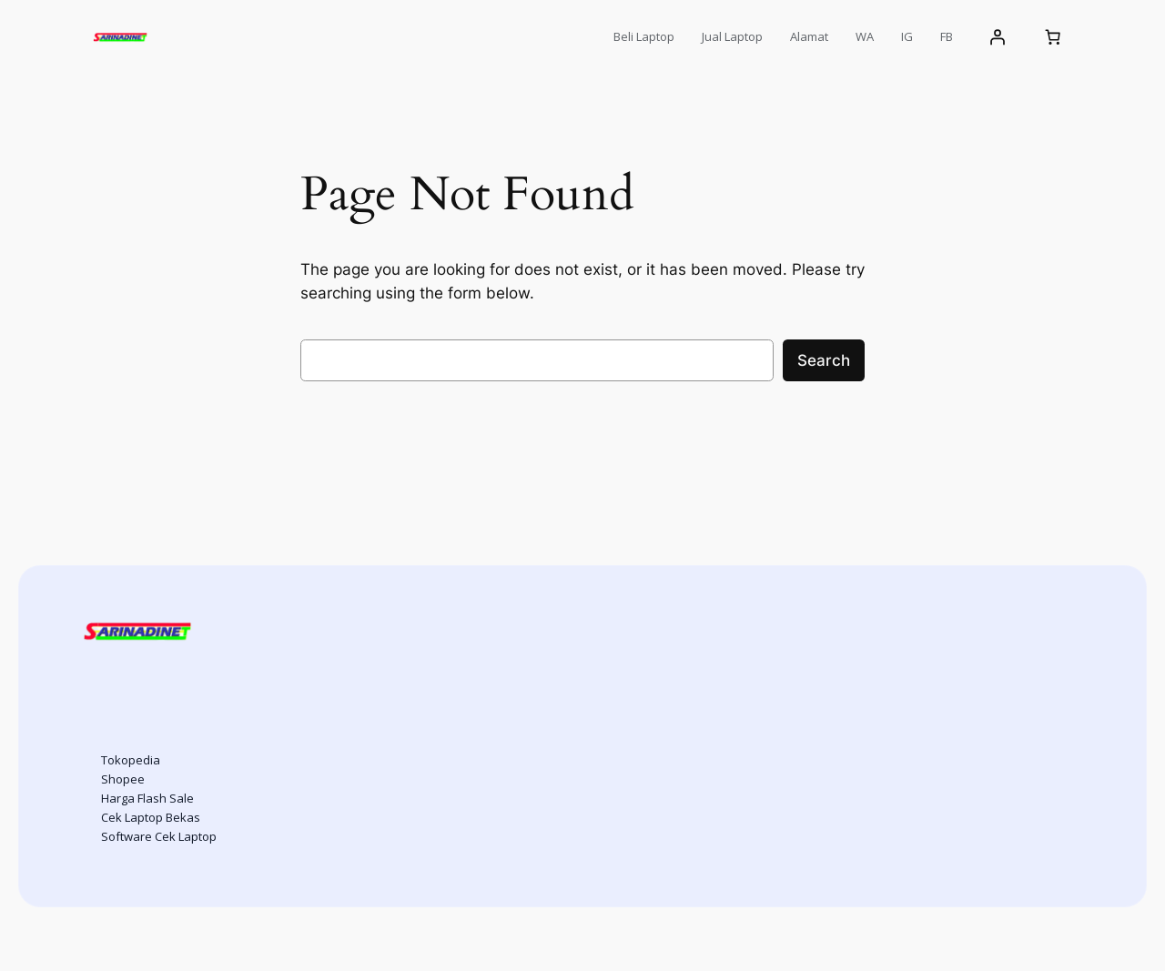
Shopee (123, 779)
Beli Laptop (643, 36)
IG (907, 36)
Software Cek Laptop (159, 836)
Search (823, 360)
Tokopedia (130, 760)
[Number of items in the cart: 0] (1053, 37)
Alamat (809, 36)
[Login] (997, 37)
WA (865, 36)
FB (946, 36)
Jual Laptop (732, 36)
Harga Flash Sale (147, 798)
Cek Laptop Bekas (150, 817)
